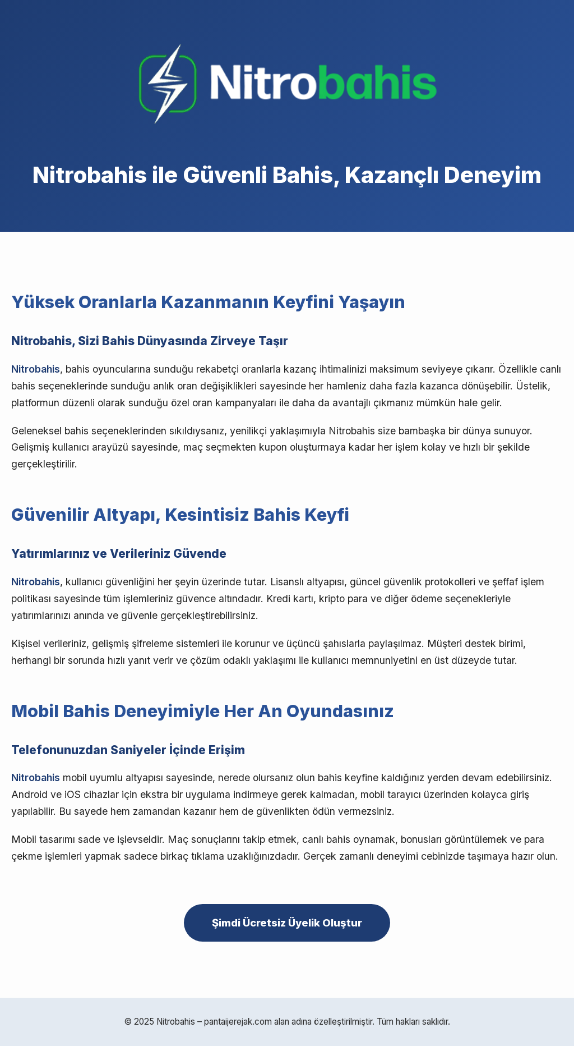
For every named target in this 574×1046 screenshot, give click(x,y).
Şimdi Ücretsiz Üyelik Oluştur (287, 922)
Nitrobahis (35, 369)
